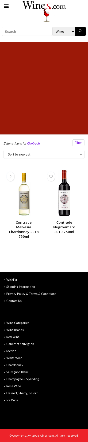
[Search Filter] (63, 31)
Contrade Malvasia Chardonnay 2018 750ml (24, 229)
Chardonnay (14, 365)
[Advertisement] (44, 88)
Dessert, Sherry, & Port (22, 393)
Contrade (33, 143)
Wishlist (11, 280)
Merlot (11, 351)
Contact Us (14, 301)
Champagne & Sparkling (22, 379)
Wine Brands (15, 330)
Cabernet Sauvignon (20, 344)
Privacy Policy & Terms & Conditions (31, 294)
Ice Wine (12, 400)
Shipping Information (20, 287)
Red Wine (12, 337)
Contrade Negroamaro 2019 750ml (64, 227)
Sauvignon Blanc (17, 372)
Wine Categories (17, 323)
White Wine (14, 358)
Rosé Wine (13, 386)
